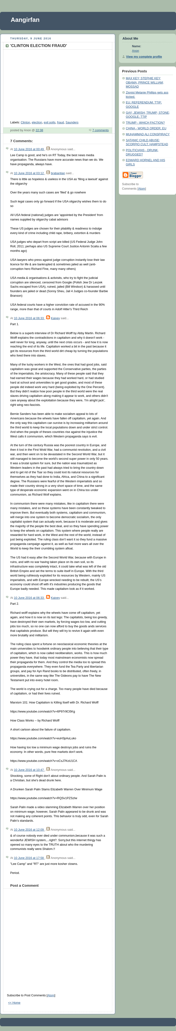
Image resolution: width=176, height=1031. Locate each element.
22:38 (39, 130)
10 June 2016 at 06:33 (29, 318)
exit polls (49, 122)
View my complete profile (144, 56)
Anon (135, 50)
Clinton (25, 122)
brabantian (58, 173)
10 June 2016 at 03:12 (29, 173)
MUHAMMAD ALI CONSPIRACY (148, 134)
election (37, 122)
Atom (50, 995)
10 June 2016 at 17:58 (29, 858)
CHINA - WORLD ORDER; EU (146, 128)
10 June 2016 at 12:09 (29, 829)
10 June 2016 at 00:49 (29, 149)
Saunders (72, 122)
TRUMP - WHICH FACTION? (145, 122)
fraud (60, 122)
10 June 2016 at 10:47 (29, 770)
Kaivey (55, 318)
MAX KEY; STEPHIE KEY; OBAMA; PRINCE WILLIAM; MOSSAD (145, 82)
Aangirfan (25, 19)
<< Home (14, 1002)
